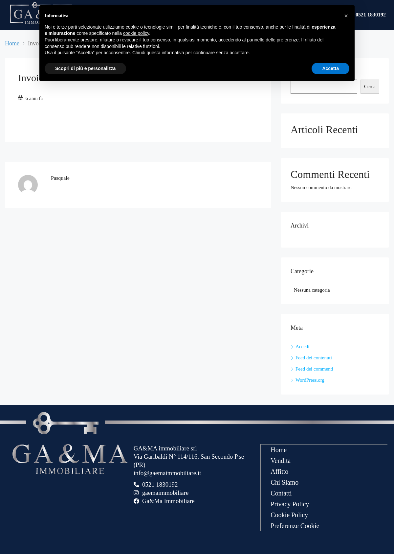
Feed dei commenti (314, 369)
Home (279, 449)
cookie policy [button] (136, 33)
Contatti (281, 492)
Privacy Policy (290, 503)
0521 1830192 (371, 15)
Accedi (302, 346)
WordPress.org (310, 380)
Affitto (279, 471)
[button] (346, 16)
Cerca (370, 86)
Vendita (281, 460)
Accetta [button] (330, 68)
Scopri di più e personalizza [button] (85, 68)
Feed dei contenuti (314, 357)
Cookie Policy (289, 514)
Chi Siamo (284, 482)
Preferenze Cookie (295, 525)
